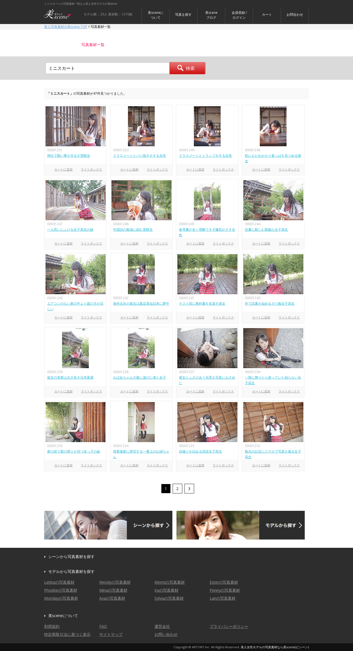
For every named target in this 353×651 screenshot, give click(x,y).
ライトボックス (91, 169)
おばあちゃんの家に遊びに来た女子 (139, 377)
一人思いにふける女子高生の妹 (70, 229)
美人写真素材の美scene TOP (65, 26)
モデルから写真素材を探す (71, 571)
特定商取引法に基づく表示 (67, 634)
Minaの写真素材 (113, 590)
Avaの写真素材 (112, 598)
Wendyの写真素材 (115, 582)
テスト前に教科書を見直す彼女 (202, 303)
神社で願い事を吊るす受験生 (68, 155)
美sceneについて (156, 15)
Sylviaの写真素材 (169, 598)
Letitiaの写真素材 (59, 582)
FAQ (103, 626)
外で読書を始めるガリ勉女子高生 (270, 303)
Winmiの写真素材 (169, 582)
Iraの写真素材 (166, 590)
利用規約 (52, 626)
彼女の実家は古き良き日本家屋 (70, 377)
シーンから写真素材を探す (71, 556)
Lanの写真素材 (223, 598)
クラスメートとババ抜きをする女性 (139, 155)
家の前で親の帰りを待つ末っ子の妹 (73, 451)
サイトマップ (110, 634)
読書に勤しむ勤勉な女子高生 (266, 229)
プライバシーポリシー (229, 626)
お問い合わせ (166, 634)
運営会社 (162, 626)
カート (267, 14)
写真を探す (183, 14)
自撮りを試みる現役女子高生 (200, 451)
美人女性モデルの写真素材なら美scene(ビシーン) (275, 647)
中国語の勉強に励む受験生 (133, 229)
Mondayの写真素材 (61, 598)
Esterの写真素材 (224, 582)
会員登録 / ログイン (239, 15)
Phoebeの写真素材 (60, 590)
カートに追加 (63, 169)
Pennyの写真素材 (225, 590)
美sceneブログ (211, 15)
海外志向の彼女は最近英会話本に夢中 (141, 303)
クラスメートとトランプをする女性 (205, 155)
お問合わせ (295, 14)
